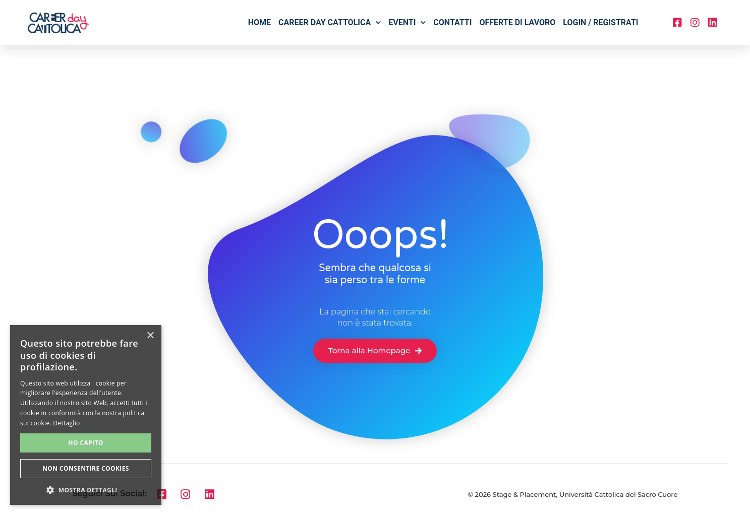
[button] (85, 490)
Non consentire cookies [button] (85, 468)
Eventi (407, 22)
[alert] (85, 415)
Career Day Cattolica (329, 22)
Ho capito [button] (85, 442)
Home (259, 22)
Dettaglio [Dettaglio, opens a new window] (66, 423)
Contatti (452, 22)
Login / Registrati (600, 22)
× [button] (150, 336)
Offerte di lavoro (517, 22)
